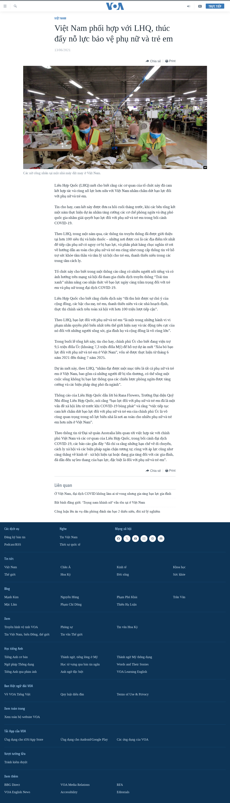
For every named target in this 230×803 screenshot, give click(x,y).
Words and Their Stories (133, 664)
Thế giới (9, 574)
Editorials (123, 792)
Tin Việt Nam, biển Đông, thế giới (26, 634)
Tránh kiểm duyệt (15, 762)
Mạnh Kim (11, 597)
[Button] (153, 61)
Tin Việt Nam (68, 537)
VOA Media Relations (75, 785)
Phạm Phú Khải (127, 597)
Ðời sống (123, 574)
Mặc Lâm (10, 604)
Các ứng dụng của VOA (132, 740)
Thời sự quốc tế (70, 545)
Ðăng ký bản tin (14, 537)
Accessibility (69, 792)
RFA (120, 785)
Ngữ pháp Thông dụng (19, 664)
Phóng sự (67, 627)
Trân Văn (179, 597)
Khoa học (179, 567)
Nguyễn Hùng (70, 597)
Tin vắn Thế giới (71, 634)
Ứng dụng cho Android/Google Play (84, 740)
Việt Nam (60, 18)
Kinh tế (121, 567)
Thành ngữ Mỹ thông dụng (134, 657)
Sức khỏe (179, 574)
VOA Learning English (132, 672)
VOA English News (17, 792)
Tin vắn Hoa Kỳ (127, 627)
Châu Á (66, 567)
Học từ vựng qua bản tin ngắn (80, 664)
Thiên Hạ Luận (127, 604)
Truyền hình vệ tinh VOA (21, 627)
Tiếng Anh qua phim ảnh (20, 672)
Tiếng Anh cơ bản (16, 657)
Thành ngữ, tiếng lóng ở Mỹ (79, 657)
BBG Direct (12, 785)
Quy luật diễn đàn (72, 694)
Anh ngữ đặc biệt (72, 672)
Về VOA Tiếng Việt (17, 694)
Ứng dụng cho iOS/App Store (23, 740)
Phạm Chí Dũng (71, 604)
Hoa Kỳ (66, 574)
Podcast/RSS (12, 545)
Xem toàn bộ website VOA (22, 717)
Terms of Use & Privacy (133, 694)
